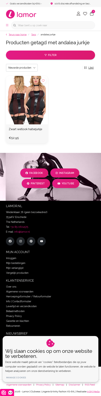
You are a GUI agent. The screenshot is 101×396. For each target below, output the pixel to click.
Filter (50, 55)
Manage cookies (16, 377)
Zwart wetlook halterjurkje (25, 129)
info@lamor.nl (22, 231)
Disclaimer (74, 384)
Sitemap (59, 384)
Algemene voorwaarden (18, 384)
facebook (34, 173)
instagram (65, 173)
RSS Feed (90, 384)
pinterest (36, 183)
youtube (65, 183)
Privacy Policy (43, 384)
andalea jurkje (48, 34)
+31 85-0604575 (19, 226)
